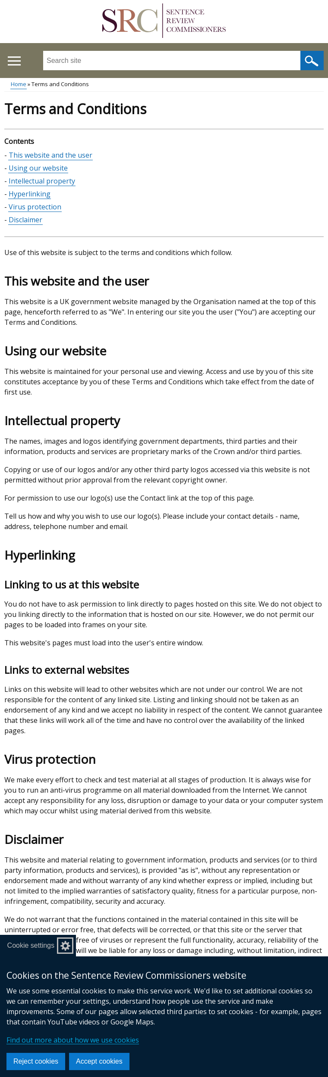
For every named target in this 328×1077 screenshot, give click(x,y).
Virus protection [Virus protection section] (35, 207)
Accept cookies (99, 1061)
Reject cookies (35, 1061)
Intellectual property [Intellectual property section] (42, 181)
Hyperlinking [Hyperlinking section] (29, 194)
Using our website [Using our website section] (38, 168)
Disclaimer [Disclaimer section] (25, 219)
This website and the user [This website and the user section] (50, 155)
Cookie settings (30, 945)
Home (18, 84)
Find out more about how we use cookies (72, 1040)
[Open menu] (14, 61)
